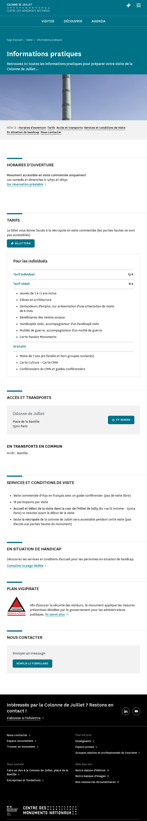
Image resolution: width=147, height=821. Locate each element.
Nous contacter (51, 132)
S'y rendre (121, 420)
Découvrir (73, 21)
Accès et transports (69, 128)
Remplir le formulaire (32, 663)
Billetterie (21, 243)
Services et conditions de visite (104, 128)
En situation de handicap (23, 132)
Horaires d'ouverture (32, 128)
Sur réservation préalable (25, 184)
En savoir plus (55, 614)
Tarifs (51, 128)
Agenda (98, 21)
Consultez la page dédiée (25, 566)
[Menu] (138, 5)
